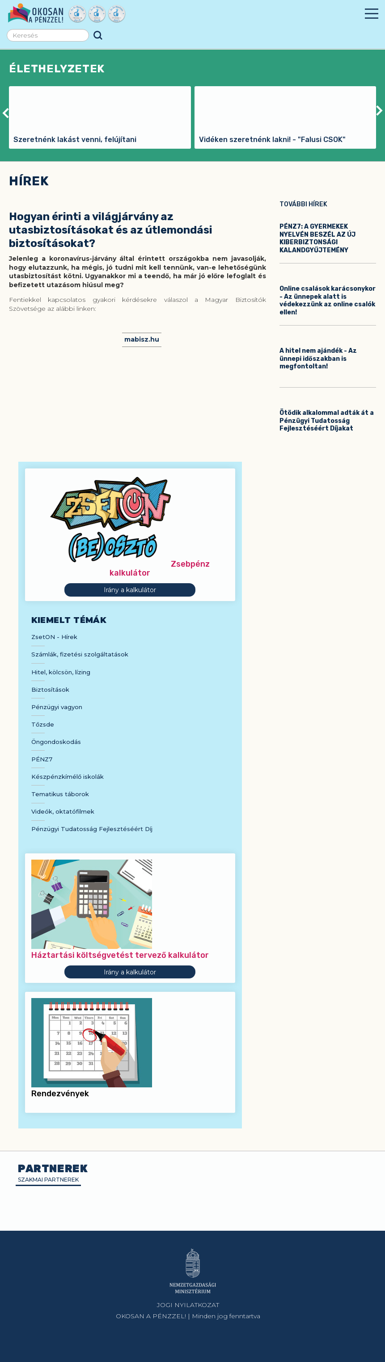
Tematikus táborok (60, 794)
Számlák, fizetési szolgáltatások (79, 654)
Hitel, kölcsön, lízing (60, 672)
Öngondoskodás (56, 741)
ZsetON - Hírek (54, 636)
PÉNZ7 (41, 759)
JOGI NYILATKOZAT (188, 1305)
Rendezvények (60, 1094)
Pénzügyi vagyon (56, 706)
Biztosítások (50, 689)
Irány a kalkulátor (130, 590)
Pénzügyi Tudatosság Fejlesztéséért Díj (91, 828)
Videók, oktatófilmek (62, 811)
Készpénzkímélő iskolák (67, 776)
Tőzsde (42, 724)
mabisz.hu (141, 339)
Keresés (97, 35)
